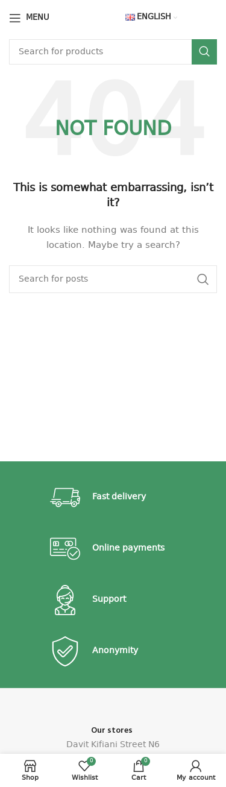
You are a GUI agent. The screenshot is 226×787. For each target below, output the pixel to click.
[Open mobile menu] (29, 18)
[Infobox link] (113, 497)
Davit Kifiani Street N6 (113, 744)
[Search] (113, 52)
